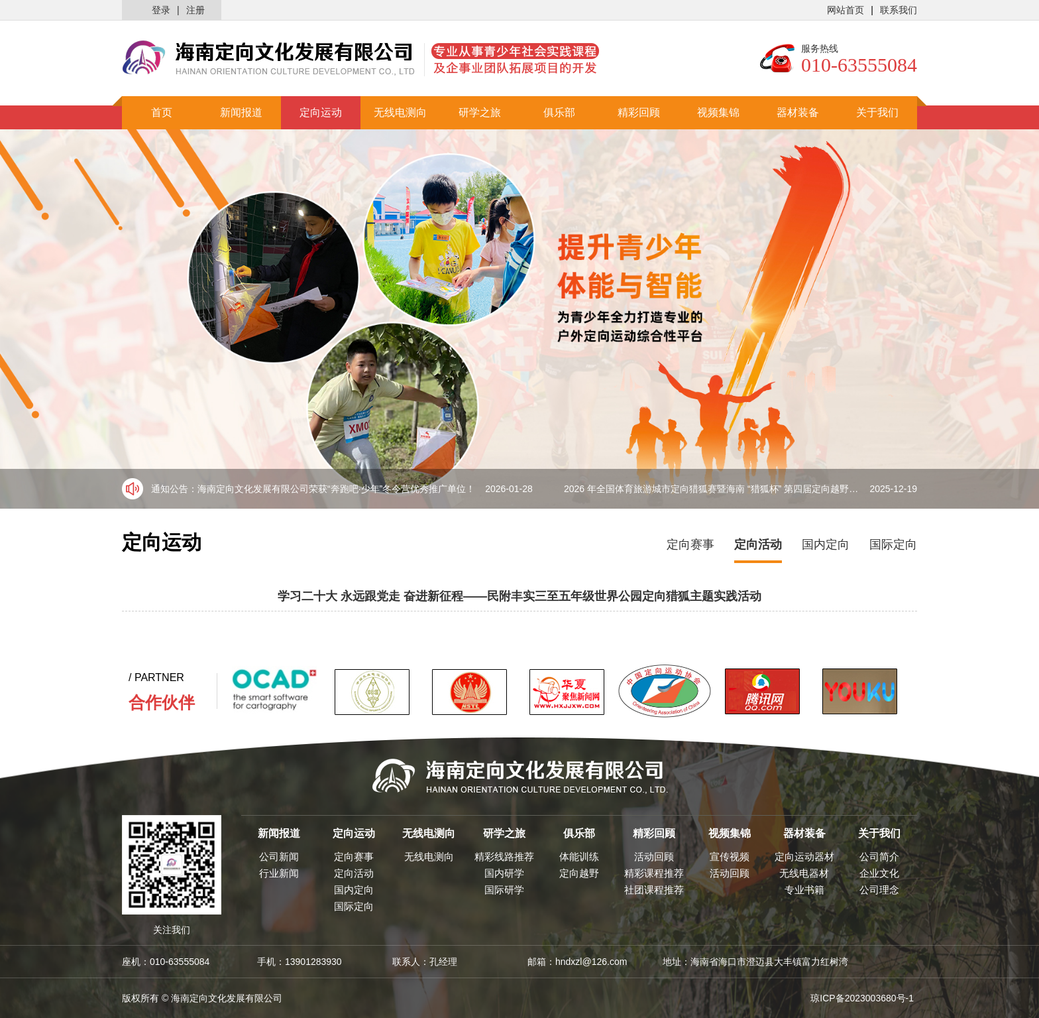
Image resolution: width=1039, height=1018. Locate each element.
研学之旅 (480, 112)
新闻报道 (241, 112)
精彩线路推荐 (504, 856)
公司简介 (879, 856)
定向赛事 (690, 544)
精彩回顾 (639, 112)
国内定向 (825, 544)
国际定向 (893, 544)
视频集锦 (718, 112)
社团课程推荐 (654, 889)
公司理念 (879, 889)
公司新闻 (279, 856)
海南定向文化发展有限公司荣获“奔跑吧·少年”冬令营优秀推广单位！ (365, 488)
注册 (195, 10)
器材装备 (798, 112)
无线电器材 (804, 873)
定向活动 (758, 544)
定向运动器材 (804, 856)
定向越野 (579, 873)
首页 (161, 112)
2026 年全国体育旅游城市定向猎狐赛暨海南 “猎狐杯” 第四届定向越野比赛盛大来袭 (740, 488)
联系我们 (898, 10)
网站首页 (845, 10)
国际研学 (504, 889)
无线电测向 (400, 112)
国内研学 (504, 873)
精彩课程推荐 (654, 873)
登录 (161, 10)
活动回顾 (654, 856)
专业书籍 (804, 889)
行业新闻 (279, 873)
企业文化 (879, 873)
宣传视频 (729, 856)
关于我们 (877, 112)
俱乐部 (559, 112)
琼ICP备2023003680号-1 (862, 998)
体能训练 (579, 856)
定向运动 (321, 112)
